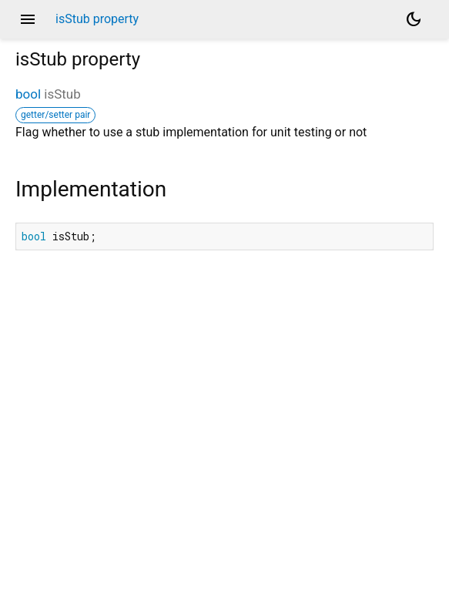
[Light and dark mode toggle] (413, 19)
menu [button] (27, 19)
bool (28, 94)
